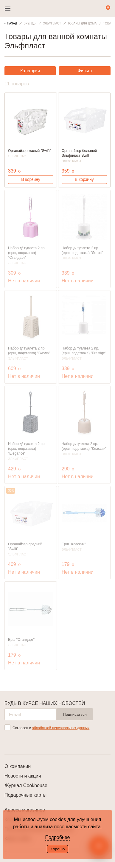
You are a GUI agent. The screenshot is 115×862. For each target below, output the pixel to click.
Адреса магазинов (24, 809)
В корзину (30, 179)
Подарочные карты (25, 795)
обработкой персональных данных (60, 728)
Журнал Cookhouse (25, 785)
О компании (17, 766)
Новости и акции (22, 775)
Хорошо (57, 849)
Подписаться (75, 714)
